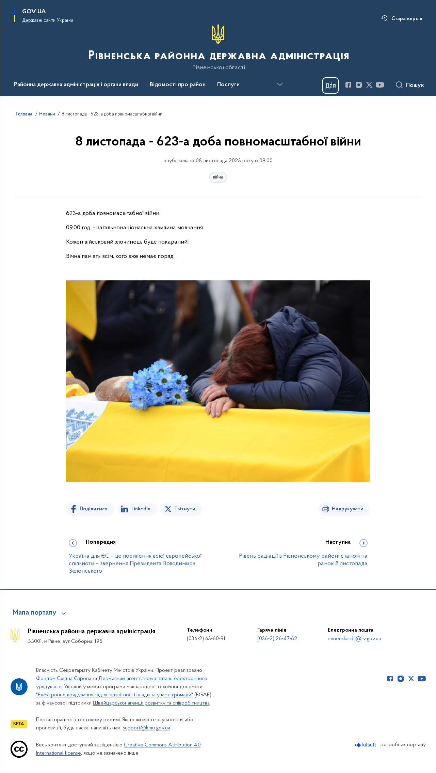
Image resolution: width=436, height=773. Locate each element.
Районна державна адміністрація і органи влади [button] (76, 85)
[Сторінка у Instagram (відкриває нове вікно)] (359, 85)
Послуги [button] (228, 85)
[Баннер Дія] (330, 85)
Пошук (415, 85)
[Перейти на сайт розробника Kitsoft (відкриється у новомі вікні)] (366, 744)
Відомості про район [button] (178, 85)
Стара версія (406, 18)
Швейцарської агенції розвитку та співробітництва (151, 703)
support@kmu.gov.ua (146, 728)
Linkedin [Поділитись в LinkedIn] (140, 509)
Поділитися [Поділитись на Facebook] (94, 509)
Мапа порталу (34, 613)
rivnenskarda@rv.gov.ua (354, 638)
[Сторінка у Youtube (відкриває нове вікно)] (380, 85)
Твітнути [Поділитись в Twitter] (184, 509)
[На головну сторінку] (218, 47)
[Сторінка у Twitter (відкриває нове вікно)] (369, 85)
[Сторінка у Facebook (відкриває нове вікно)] (348, 85)
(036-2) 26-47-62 (277, 638)
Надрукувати (348, 509)
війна (218, 177)
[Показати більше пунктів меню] (280, 84)
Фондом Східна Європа (63, 678)
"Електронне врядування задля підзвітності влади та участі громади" (114, 695)
